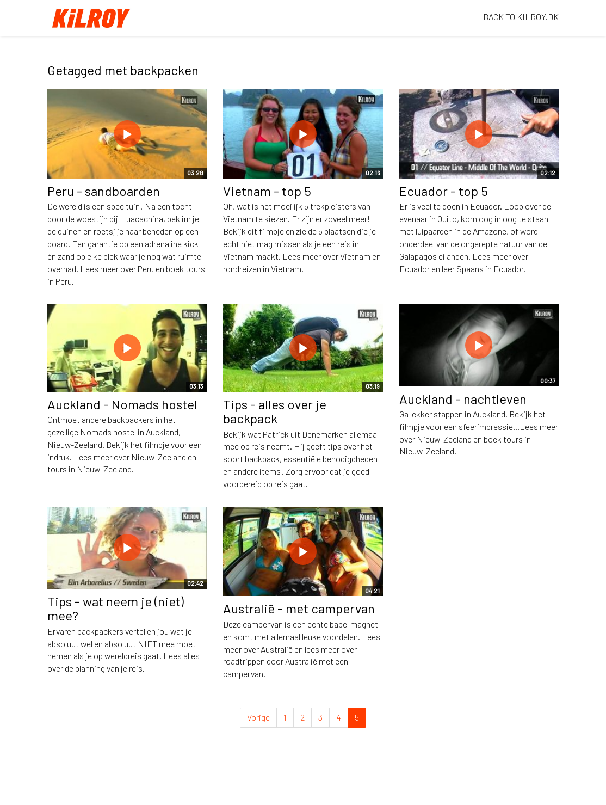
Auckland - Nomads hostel (122, 404)
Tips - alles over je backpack (274, 411)
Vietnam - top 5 (267, 191)
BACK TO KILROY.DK (521, 16)
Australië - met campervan (299, 608)
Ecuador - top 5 (443, 191)
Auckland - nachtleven (463, 399)
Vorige (258, 717)
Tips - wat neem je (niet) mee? (115, 608)
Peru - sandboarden (103, 191)
